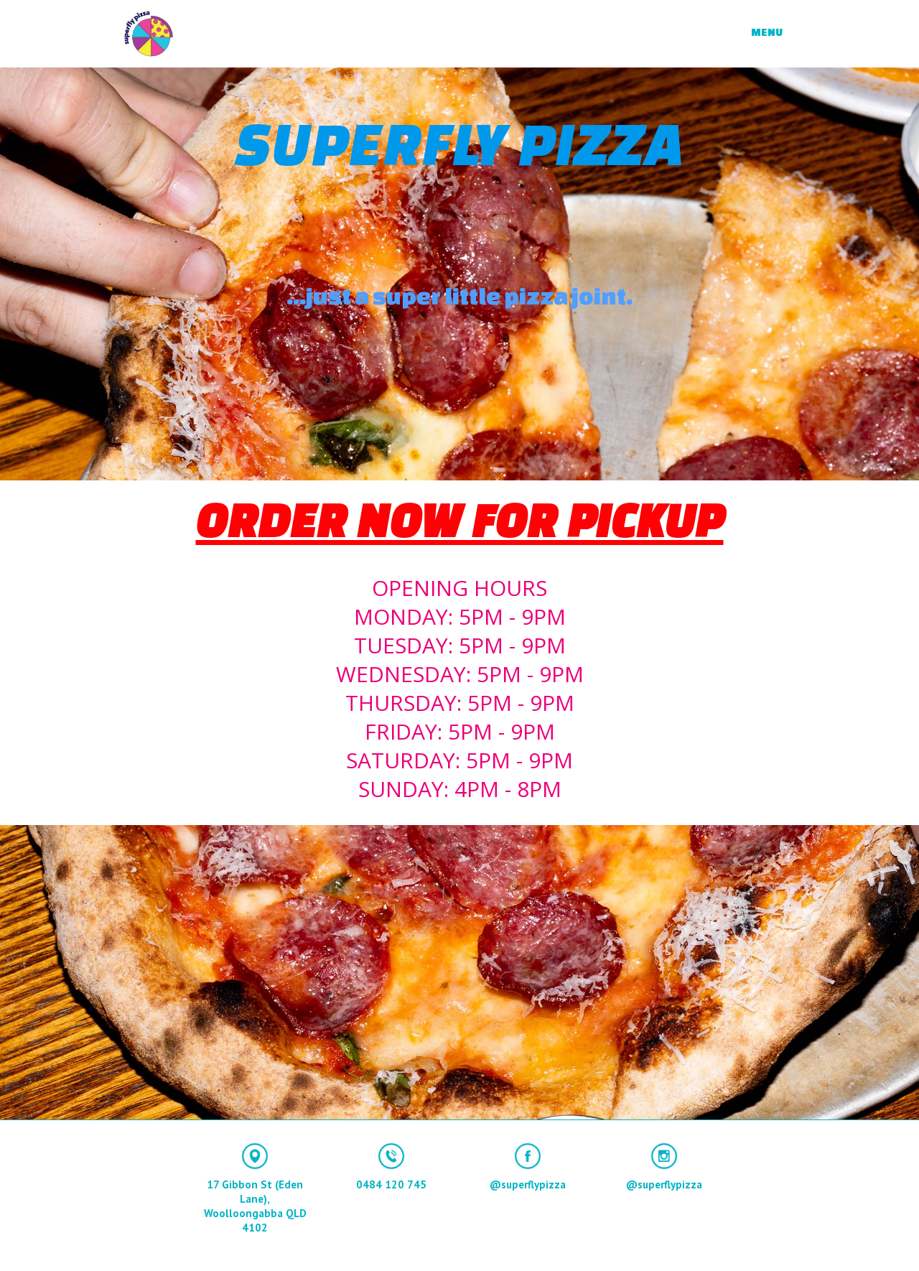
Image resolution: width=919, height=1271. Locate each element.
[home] (148, 33)
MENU (767, 32)
